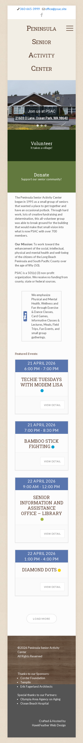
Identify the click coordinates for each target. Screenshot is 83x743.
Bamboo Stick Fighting (41, 443)
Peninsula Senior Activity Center (41, 48)
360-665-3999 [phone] (30, 9)
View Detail (52, 405)
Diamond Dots (39, 569)
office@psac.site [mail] (55, 9)
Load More (41, 618)
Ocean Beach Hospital (34, 703)
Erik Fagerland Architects (36, 686)
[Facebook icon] (41, 14)
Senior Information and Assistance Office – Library (41, 505)
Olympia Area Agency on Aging (40, 699)
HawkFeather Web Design (49, 725)
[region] (42, 105)
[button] (12, 105)
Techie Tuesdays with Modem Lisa (41, 382)
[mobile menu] (69, 28)
